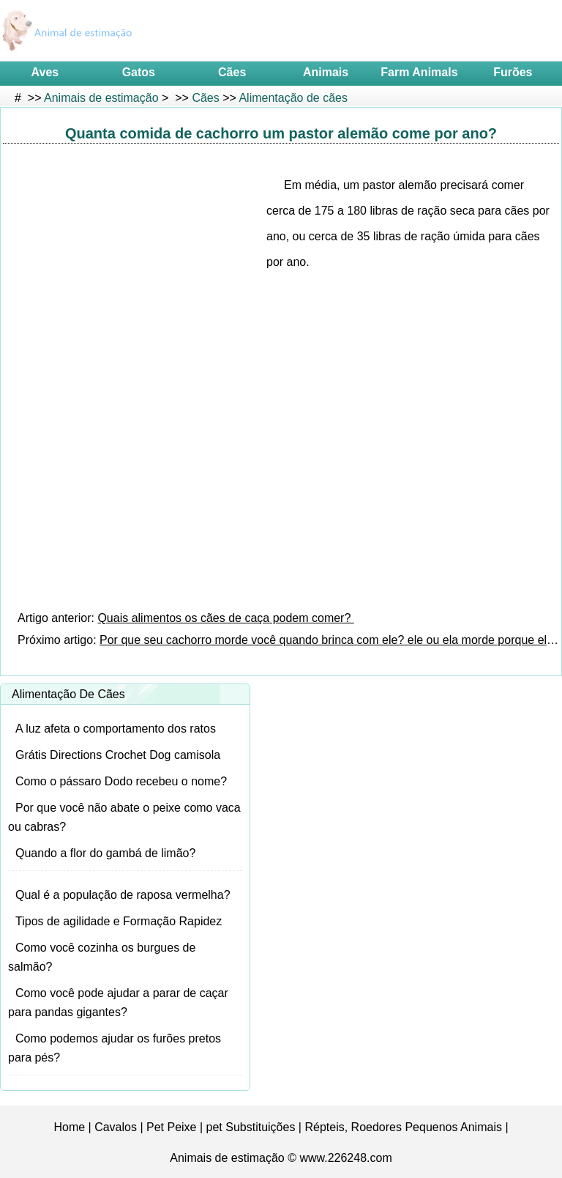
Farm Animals (419, 72)
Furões (512, 72)
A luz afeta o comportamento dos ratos (115, 728)
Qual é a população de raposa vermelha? (123, 895)
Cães (232, 72)
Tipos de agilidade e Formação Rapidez (118, 921)
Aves (45, 72)
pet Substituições (251, 1127)
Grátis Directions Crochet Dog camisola (117, 755)
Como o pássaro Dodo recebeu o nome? (121, 781)
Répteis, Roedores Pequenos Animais (403, 1127)
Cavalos (115, 1127)
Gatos (138, 72)
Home (69, 1127)
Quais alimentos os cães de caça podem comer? (225, 618)
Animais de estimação (101, 98)
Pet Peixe (171, 1127)
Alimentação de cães (293, 98)
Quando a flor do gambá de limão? (105, 853)
